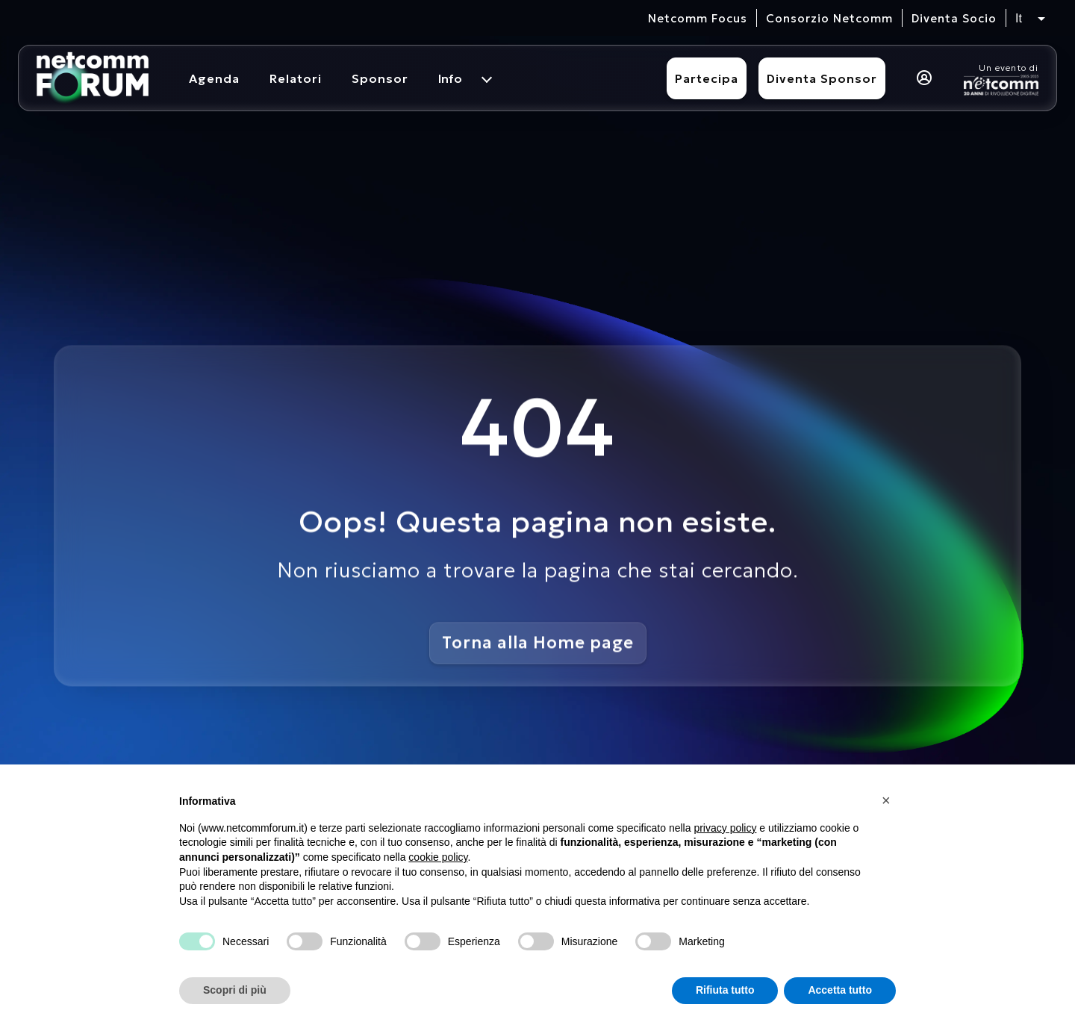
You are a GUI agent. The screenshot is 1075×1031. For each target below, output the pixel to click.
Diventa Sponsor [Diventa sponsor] (822, 78)
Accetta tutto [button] (840, 990)
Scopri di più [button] (235, 990)
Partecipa (706, 78)
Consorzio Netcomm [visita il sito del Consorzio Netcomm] (829, 18)
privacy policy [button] (725, 828)
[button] (888, 800)
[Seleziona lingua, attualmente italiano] (1030, 18)
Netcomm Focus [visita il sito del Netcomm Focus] (697, 18)
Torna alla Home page (538, 642)
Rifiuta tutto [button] (725, 990)
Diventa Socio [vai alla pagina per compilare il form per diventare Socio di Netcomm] (954, 18)
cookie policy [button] (437, 857)
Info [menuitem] (450, 78)
